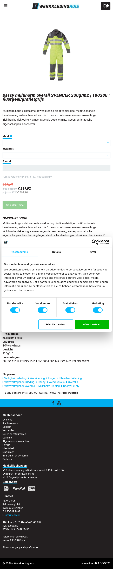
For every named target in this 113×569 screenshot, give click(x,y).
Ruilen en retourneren (14, 434)
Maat (7, 136)
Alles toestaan (92, 324)
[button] (56, 143)
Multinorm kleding (48, 386)
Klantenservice (10, 423)
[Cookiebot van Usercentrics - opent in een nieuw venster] (94, 242)
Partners (7, 459)
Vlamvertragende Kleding (18, 382)
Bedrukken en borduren (15, 455)
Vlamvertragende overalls (19, 386)
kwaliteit (8, 148)
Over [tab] (93, 251)
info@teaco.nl (12, 515)
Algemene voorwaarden (16, 441)
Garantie (7, 437)
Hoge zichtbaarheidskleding (64, 378)
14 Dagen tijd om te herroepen (21, 477)
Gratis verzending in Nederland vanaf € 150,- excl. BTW (34, 470)
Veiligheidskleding (14, 378)
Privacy (6, 444)
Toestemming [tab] (19, 251)
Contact (7, 426)
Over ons (7, 419)
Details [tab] (56, 251)
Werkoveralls (56, 382)
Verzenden (9, 430)
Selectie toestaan (55, 324)
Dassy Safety (70, 386)
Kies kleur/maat (14, 205)
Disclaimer (8, 452)
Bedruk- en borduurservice (19, 473)
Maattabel (8, 448)
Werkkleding (36, 378)
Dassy (40, 382)
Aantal (7, 161)
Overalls (72, 382)
